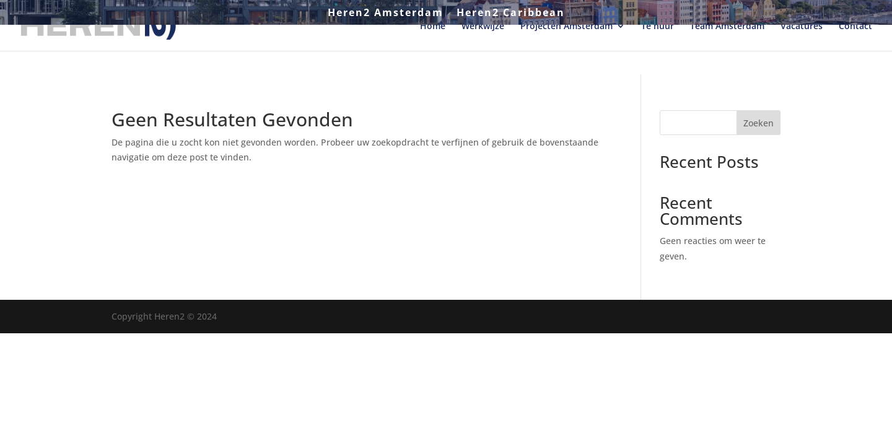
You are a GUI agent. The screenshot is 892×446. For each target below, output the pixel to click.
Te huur (657, 50)
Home (432, 50)
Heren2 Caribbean (511, 13)
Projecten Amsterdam (566, 50)
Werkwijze (482, 50)
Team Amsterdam (727, 50)
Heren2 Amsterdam (386, 13)
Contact (855, 50)
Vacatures (801, 50)
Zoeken (758, 123)
